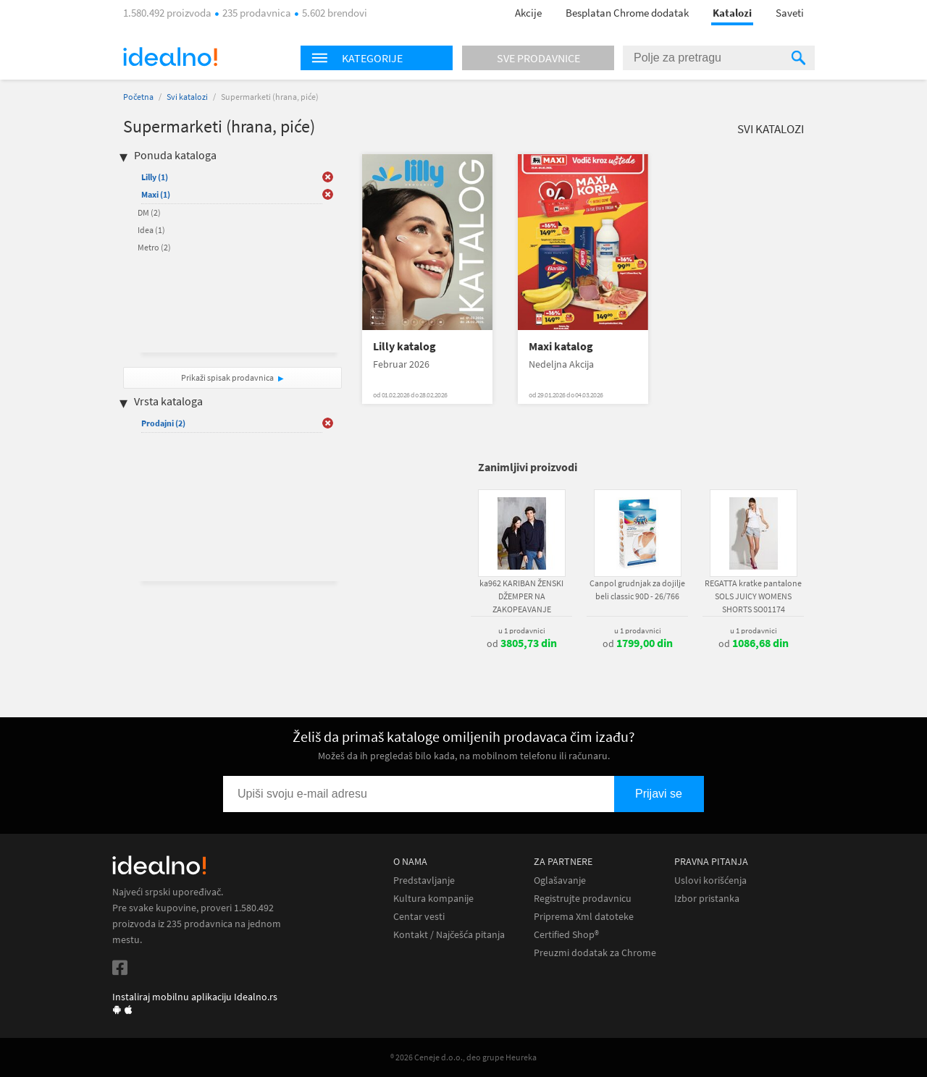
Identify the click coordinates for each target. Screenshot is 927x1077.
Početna (138, 96)
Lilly (154, 177)
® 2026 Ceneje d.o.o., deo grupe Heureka (463, 1057)
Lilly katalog (404, 346)
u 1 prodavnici (521, 630)
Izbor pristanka (706, 898)
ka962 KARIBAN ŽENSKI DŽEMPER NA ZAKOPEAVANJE (521, 596)
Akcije (528, 13)
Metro (154, 247)
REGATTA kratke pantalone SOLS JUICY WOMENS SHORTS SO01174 (753, 596)
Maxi (155, 194)
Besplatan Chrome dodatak (627, 13)
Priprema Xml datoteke (584, 917)
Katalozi (732, 13)
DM (149, 212)
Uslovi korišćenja (710, 880)
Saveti (790, 13)
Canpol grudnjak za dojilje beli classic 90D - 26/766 (637, 589)
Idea (151, 229)
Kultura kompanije (433, 898)
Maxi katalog (561, 346)
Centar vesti (419, 917)
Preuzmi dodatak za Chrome (595, 953)
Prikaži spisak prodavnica (227, 377)
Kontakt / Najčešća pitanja (449, 935)
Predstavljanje (424, 880)
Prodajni (163, 423)
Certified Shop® (566, 935)
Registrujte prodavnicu (583, 898)
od (522, 643)
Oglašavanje (560, 880)
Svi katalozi (187, 96)
